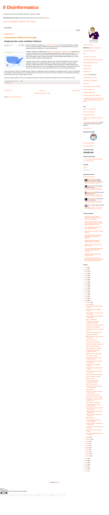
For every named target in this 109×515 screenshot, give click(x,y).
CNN (76, 53)
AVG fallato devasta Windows (93, 395)
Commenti (87, 170)
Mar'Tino (89, 205)
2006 (86, 460)
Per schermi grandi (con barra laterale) (94, 159)
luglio (87, 443)
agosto (88, 441)
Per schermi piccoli (89, 160)
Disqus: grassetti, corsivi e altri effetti (91, 86)
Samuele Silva (90, 192)
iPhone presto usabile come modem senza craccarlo (94, 408)
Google (9, 82)
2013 (86, 290)
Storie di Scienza (87, 65)
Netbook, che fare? (90, 378)
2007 (86, 458)
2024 (86, 267)
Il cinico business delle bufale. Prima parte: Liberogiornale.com (93, 227)
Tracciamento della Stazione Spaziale (95, 325)
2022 (86, 271)
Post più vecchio (76, 90)
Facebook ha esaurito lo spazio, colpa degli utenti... (93, 405)
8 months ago (100, 189)
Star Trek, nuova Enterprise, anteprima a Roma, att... (92, 381)
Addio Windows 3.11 (91, 417)
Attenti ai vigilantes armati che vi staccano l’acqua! (93, 420)
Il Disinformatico (21, 7)
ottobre (88, 437)
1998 (86, 468)
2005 (86, 462)
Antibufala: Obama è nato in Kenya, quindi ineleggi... (94, 412)
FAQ (84, 53)
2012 (86, 292)
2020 (86, 275)
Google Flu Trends (50, 45)
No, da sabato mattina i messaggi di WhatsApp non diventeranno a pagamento (93, 236)
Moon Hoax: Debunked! (88, 111)
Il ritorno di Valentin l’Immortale (93, 376)
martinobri (89, 186)
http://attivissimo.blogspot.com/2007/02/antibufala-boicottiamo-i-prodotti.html (94, 183)
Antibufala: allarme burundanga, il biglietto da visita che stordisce (92, 241)
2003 (86, 466)
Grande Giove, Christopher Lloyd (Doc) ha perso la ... (93, 358)
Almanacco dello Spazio (89, 114)
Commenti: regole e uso (89, 89)
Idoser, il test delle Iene (91, 319)
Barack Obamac (89, 389)
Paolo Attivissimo (91, 198)
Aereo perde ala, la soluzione (93, 402)
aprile (87, 449)
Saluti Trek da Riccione (91, 339)
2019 (86, 277)
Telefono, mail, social (88, 44)
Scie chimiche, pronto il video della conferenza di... (94, 362)
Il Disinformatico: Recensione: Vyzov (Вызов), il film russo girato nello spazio (93, 202)
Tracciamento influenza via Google (94, 374)
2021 (86, 273)
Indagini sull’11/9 (87, 68)
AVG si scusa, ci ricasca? (92, 355)
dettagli (47, 17)
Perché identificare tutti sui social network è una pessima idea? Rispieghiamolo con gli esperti (93, 100)
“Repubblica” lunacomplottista (93, 327)
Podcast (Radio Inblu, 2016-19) (90, 62)
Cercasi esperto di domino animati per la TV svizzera (94, 387)
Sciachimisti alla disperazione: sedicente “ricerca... (93, 351)
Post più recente (8, 90)
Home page (42, 90)
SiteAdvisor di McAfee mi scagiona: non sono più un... (94, 392)
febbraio (88, 453)
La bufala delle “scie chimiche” (90, 77)
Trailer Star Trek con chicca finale (94, 332)
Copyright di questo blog (89, 92)
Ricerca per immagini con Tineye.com (95, 344)
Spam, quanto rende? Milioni (92, 346)
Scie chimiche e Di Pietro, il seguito (94, 397)
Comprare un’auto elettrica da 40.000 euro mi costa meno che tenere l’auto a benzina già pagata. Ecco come (94, 223)
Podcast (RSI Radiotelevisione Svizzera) (92, 59)
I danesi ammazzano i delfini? (93, 342)
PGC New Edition (91, 179)
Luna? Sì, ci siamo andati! (89, 109)
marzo (87, 451)
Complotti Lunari (87, 71)
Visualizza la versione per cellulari (42, 93)
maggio (88, 447)
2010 (86, 296)
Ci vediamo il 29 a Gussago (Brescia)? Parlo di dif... (92, 322)
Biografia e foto (86, 50)
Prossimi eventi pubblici (10, 21)
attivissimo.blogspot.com (95, 47)
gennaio (88, 455)
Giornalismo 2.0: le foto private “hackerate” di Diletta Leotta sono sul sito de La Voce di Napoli (93, 218)
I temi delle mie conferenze (89, 56)
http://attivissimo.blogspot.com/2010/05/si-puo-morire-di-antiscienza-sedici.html (93, 189)
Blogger (57, 482)
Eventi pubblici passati (88, 146)
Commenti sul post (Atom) (15, 97)
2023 (86, 269)
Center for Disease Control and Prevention (60, 51)
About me (93, 50)
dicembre (88, 302)
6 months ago (97, 183)
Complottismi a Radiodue (92, 334)
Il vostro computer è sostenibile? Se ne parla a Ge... (94, 424)
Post (86, 167)
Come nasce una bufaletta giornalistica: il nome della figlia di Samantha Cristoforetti (94, 250)
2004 (86, 464)
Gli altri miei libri (87, 128)
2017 (86, 281)
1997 (86, 471)
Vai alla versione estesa (88, 176)
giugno (88, 445)
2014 (86, 288)
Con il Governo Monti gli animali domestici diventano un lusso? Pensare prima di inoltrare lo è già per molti (94, 259)
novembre (88, 304)
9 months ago (98, 202)
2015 (86, 286)
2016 (86, 283)
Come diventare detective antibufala (91, 122)
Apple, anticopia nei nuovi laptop (93, 348)
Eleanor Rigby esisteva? (91, 384)
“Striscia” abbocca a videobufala (93, 353)
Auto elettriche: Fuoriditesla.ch (90, 80)
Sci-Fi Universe (31, 21)
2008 (86, 300)
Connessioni (86, 83)
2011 (86, 294)
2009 (86, 298)
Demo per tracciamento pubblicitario (91, 95)
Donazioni (22, 21)
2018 (86, 279)
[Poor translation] (5, 493)
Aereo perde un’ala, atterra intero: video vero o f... (94, 415)
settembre (88, 439)
